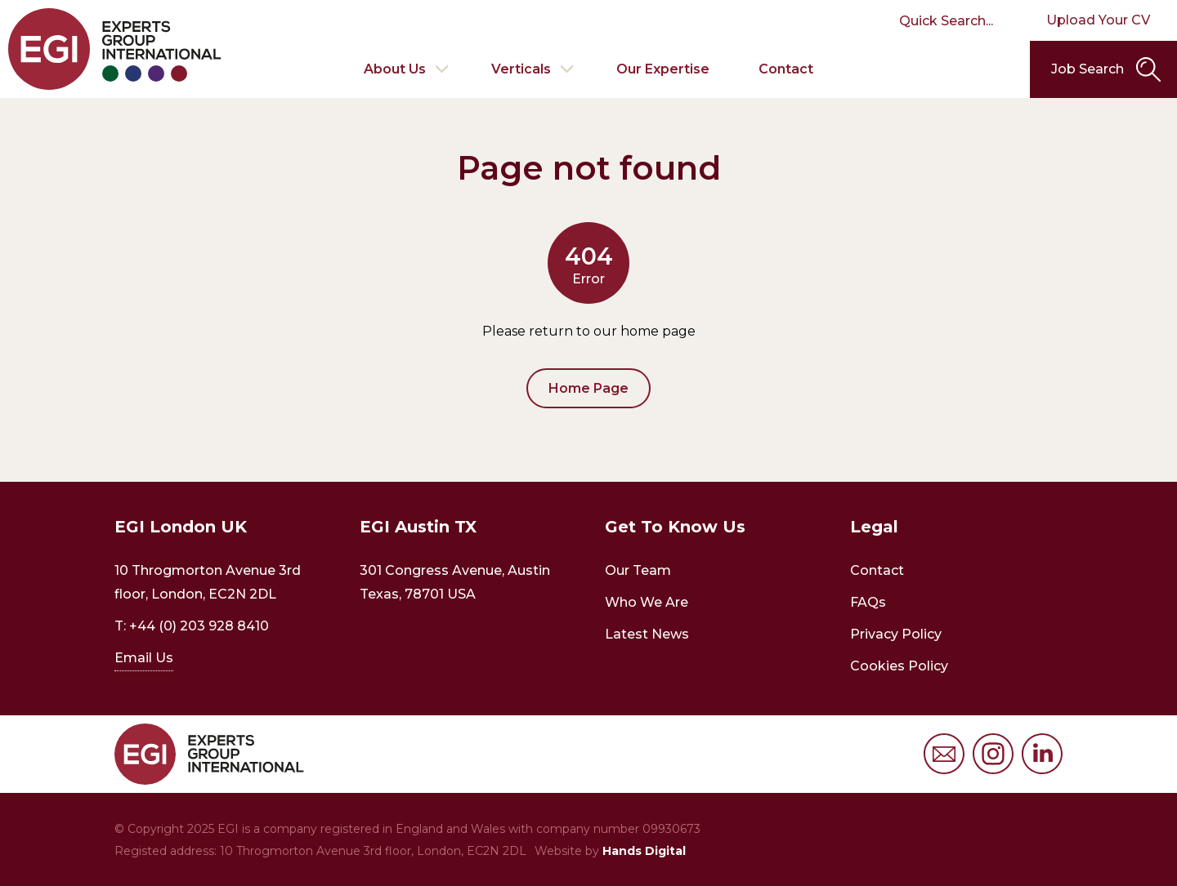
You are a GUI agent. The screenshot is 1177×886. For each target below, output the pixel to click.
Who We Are (646, 602)
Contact (786, 69)
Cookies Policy (899, 666)
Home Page (588, 388)
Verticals (521, 69)
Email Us (143, 658)
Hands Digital (644, 851)
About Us (395, 69)
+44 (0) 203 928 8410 (199, 626)
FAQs (868, 602)
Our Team (638, 570)
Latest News (647, 634)
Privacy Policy (896, 634)
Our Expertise (662, 69)
